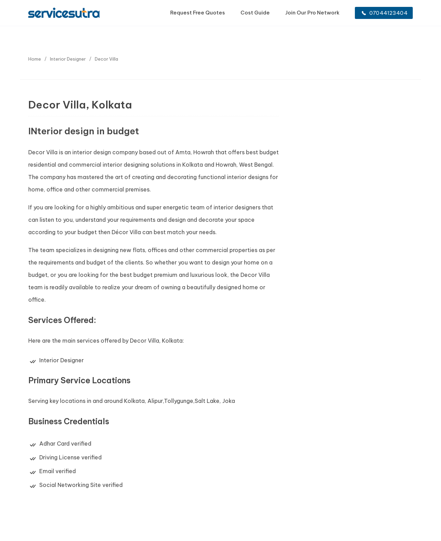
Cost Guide (255, 12)
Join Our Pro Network (312, 12)
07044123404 (385, 13)
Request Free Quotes (197, 12)
